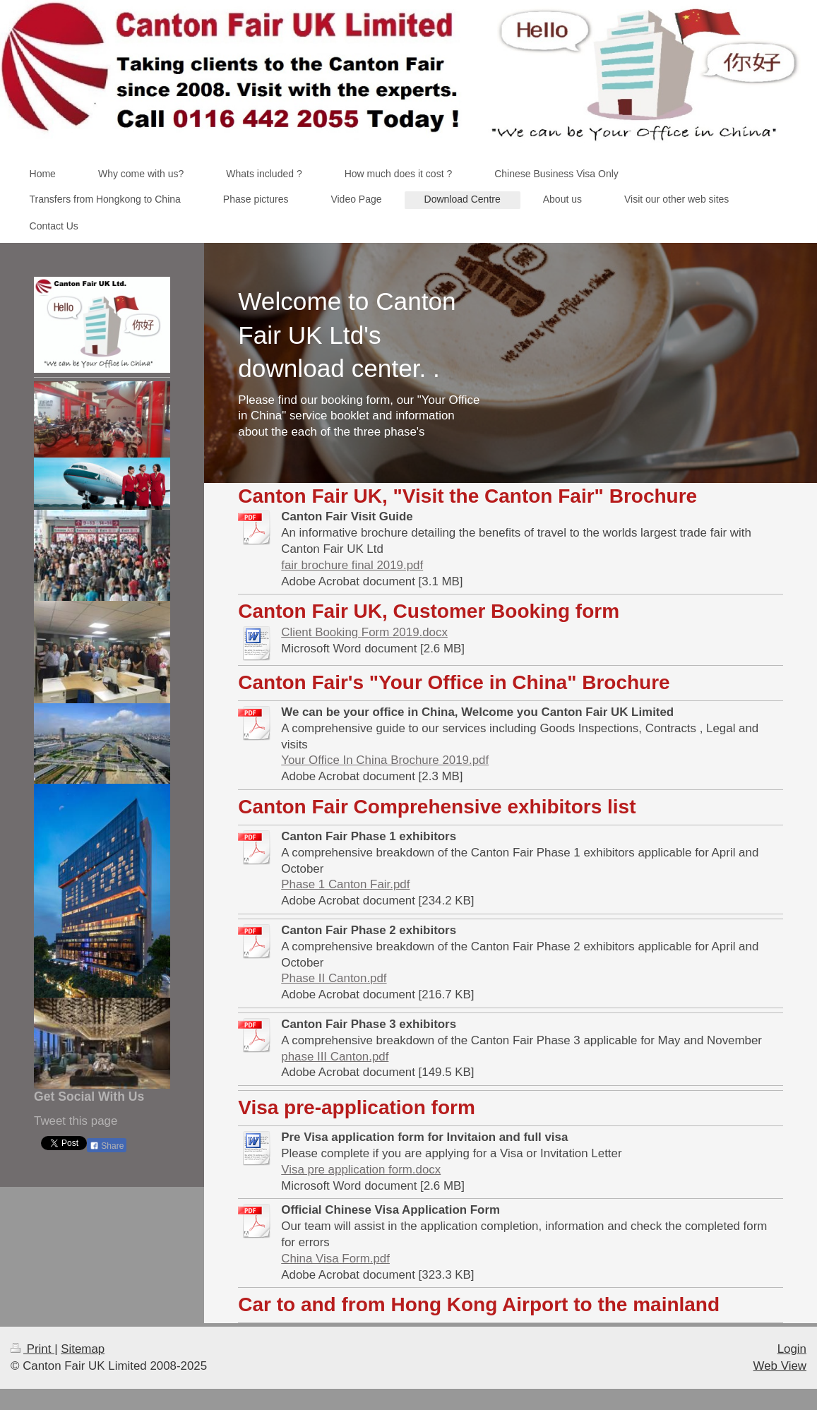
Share (107, 1146)
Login (791, 1349)
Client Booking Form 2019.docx (364, 632)
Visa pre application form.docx (361, 1169)
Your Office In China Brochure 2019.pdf (385, 760)
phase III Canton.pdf (334, 1056)
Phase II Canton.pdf (333, 978)
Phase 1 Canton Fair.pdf (345, 884)
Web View (779, 1366)
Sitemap (83, 1349)
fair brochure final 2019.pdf (352, 565)
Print (32, 1349)
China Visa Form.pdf (335, 1258)
